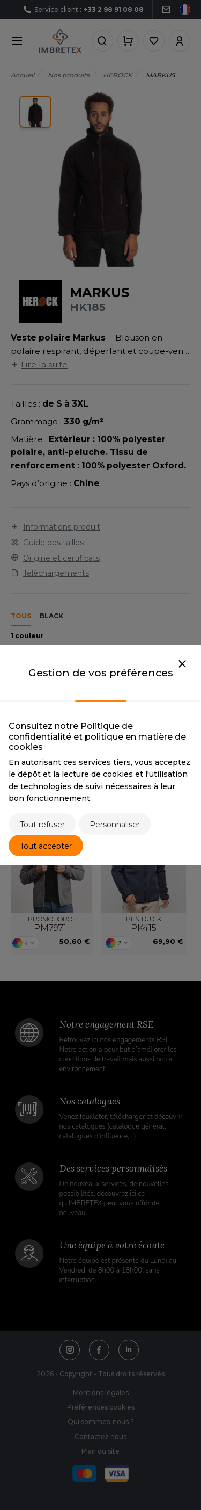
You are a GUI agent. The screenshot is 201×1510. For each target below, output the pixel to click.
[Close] (182, 664)
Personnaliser (115, 824)
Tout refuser (42, 824)
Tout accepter (46, 846)
